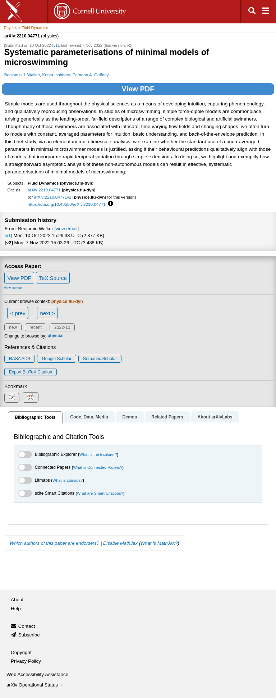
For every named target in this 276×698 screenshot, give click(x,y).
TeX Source (53, 278)
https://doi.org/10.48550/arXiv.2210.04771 (67, 204)
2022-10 (62, 327)
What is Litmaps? (67, 480)
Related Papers (167, 417)
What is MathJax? (159, 543)
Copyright (21, 652)
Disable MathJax (120, 543)
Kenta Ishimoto (56, 74)
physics (55, 336)
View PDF (138, 89)
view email (66, 228)
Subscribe (29, 635)
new (13, 327)
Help (16, 608)
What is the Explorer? (98, 454)
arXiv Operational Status (35, 685)
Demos (129, 417)
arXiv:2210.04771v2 (53, 197)
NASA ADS (19, 358)
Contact (26, 626)
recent (35, 327)
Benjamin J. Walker (22, 74)
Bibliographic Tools (35, 417)
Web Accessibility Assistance (37, 674)
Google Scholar (57, 358)
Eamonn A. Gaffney (91, 74)
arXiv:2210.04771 (44, 189)
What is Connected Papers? (97, 467)
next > (47, 313)
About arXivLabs (214, 417)
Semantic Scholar (100, 358)
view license (13, 288)
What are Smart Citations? (100, 493)
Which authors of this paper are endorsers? (54, 543)
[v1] (8, 235)
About (17, 599)
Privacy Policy (26, 661)
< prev (18, 313)
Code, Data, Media (89, 417)
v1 (56, 45)
